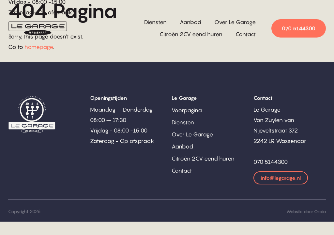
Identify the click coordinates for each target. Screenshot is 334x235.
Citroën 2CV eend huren (190, 34)
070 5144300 (298, 28)
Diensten (155, 22)
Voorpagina (187, 110)
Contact (245, 34)
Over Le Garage (235, 22)
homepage (38, 47)
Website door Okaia (306, 211)
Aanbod (190, 22)
